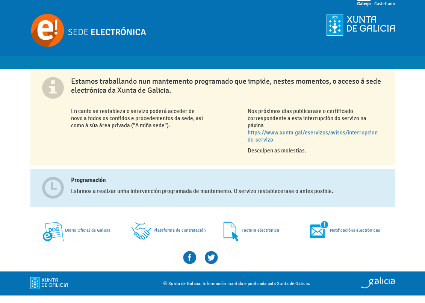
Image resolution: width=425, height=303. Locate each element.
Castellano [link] (384, 3)
